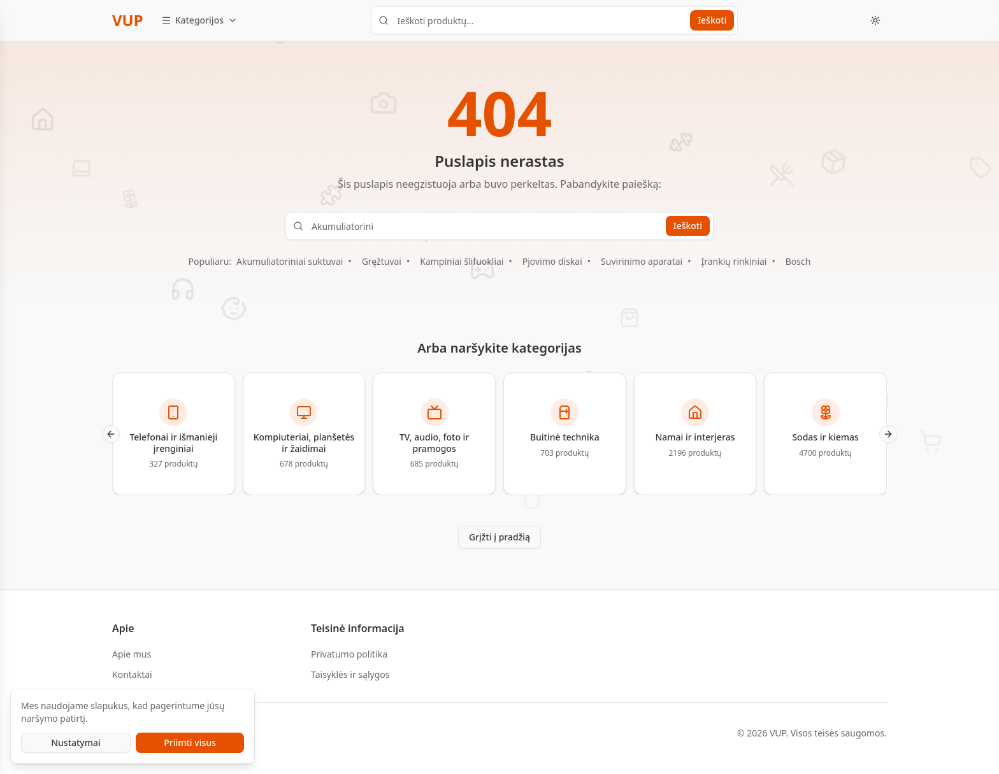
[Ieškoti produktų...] (554, 20)
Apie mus (131, 654)
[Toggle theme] (875, 20)
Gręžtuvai (381, 261)
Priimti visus (190, 742)
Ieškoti (712, 20)
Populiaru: (210, 261)
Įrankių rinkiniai (733, 261)
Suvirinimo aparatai (641, 261)
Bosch (798, 261)
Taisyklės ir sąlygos (350, 674)
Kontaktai (132, 674)
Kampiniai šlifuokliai (461, 261)
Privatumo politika (349, 654)
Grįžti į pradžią (499, 537)
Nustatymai (76, 742)
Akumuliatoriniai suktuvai (289, 261)
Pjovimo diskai (552, 261)
